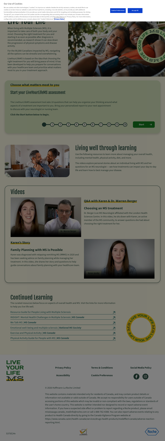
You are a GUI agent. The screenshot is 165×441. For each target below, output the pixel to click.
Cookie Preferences (118, 10)
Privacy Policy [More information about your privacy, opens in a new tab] (59, 19)
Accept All (135, 10)
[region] (82, 10)
